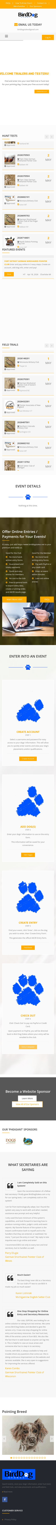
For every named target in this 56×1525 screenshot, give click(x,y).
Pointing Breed (14, 1325)
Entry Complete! (28, 960)
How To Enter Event (23, 3)
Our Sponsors (36, 6)
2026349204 (23, 333)
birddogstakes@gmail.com (27, 29)
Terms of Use (10, 1439)
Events (7, 1471)
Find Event (28, 861)
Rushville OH (23, 145)
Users (7, 1465)
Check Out (28, 929)
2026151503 (23, 354)
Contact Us (42, 3)
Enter (9, 238)
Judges (7, 1484)
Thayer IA (22, 322)
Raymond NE (23, 343)
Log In (48, 37)
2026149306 (23, 179)
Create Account (28, 645)
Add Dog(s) (28, 740)
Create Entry (28, 836)
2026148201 (23, 375)
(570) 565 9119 (8, 1504)
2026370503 (23, 200)
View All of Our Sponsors (27, 1017)
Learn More (27, 1011)
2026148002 (23, 158)
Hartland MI (23, 166)
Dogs (7, 1478)
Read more (7, 1405)
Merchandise (19, 6)
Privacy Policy (10, 1433)
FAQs (8, 3)
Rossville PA (23, 364)
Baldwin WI (22, 209)
